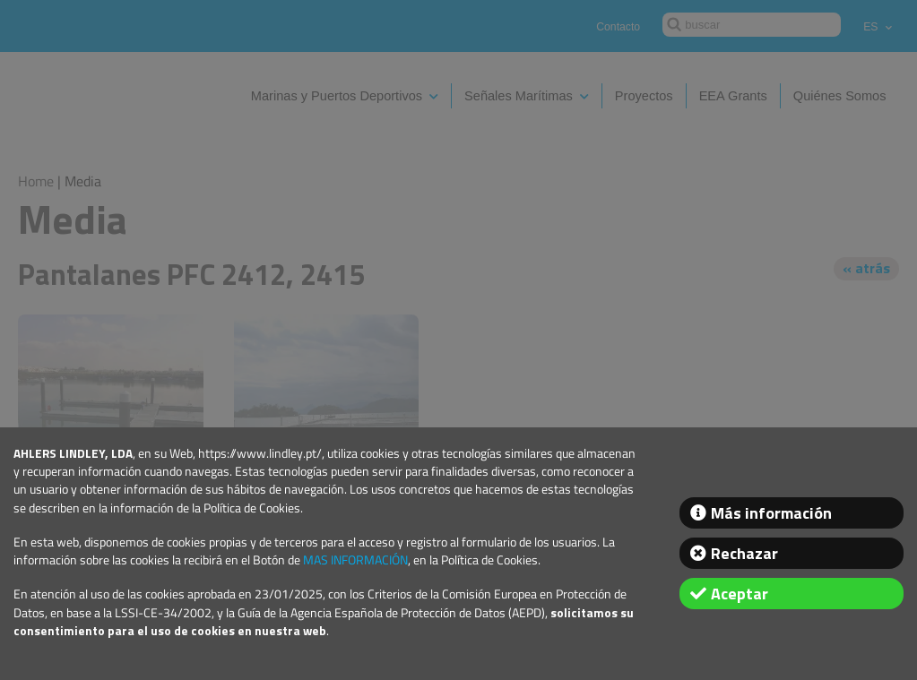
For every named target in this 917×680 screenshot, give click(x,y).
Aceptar (739, 593)
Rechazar (744, 553)
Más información (771, 513)
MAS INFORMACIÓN (355, 560)
